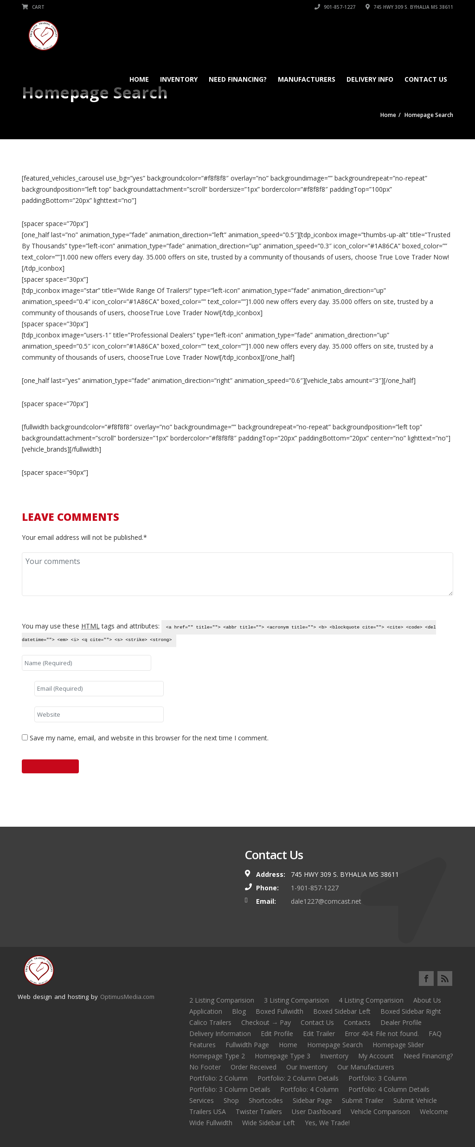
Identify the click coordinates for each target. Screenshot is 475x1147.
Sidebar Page (312, 1100)
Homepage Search (335, 1044)
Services (201, 1100)
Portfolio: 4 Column (309, 1089)
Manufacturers (306, 79)
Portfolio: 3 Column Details (229, 1089)
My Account (376, 1055)
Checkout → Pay (266, 1022)
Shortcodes (266, 1100)
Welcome (434, 1111)
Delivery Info (370, 79)
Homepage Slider (398, 1044)
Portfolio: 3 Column (377, 1078)
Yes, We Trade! (327, 1122)
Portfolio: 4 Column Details (389, 1089)
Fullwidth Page (247, 1044)
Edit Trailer (319, 1033)
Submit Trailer (363, 1100)
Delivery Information (220, 1033)
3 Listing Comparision (296, 1000)
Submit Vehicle (415, 1100)
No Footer (205, 1067)
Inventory (179, 79)
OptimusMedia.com (127, 996)
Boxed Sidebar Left (342, 1011)
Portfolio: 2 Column (218, 1078)
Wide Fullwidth (210, 1122)
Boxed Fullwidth (279, 1011)
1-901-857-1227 (315, 887)
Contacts (357, 1022)
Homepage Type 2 (217, 1055)
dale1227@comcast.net (326, 901)
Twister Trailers (259, 1111)
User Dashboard (316, 1111)
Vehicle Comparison (380, 1111)
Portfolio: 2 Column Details (298, 1078)
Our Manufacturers (365, 1067)
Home (139, 79)
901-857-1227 (335, 7)
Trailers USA (207, 1111)
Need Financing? (238, 79)
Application (205, 1011)
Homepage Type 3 (282, 1055)
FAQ (435, 1033)
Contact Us (425, 79)
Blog (239, 1011)
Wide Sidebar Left (268, 1122)
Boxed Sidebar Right (410, 1011)
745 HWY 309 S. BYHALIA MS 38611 (409, 7)
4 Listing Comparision (371, 1000)
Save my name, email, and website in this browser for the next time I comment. (149, 737)
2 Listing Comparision (221, 1000)
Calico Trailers (210, 1022)
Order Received (253, 1067)
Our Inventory (306, 1067)
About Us (427, 1000)
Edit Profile (277, 1033)
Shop (231, 1100)
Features (202, 1044)
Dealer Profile (401, 1022)
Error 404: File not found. (382, 1033)
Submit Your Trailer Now (237, 490)
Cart (33, 7)
